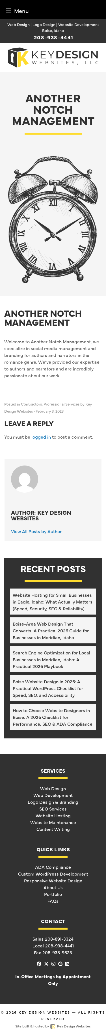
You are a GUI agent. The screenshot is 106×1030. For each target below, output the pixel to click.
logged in (41, 437)
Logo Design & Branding (53, 802)
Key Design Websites (44, 1012)
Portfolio (53, 894)
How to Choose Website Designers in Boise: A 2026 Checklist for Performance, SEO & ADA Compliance (52, 717)
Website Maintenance (53, 822)
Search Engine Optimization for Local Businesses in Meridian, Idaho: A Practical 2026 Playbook (51, 659)
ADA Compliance (53, 867)
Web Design (53, 788)
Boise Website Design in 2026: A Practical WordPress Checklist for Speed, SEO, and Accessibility (48, 688)
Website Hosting (53, 815)
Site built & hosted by (53, 1026)
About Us (53, 887)
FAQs (53, 901)
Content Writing (53, 829)
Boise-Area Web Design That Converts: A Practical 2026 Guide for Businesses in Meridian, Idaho (51, 630)
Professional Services (61, 404)
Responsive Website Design (53, 880)
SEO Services (53, 808)
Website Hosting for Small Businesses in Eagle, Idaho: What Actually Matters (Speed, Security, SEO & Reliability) (52, 601)
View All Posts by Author (36, 531)
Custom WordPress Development (53, 873)
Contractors (31, 404)
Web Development (53, 795)
